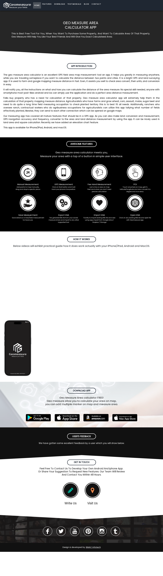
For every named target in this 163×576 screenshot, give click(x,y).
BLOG (86, 4)
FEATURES (47, 4)
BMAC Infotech (93, 547)
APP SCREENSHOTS (81, 305)
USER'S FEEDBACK (81, 436)
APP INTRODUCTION (81, 66)
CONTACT (96, 4)
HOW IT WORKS (81, 239)
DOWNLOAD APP (81, 390)
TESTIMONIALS (74, 4)
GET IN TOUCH (81, 462)
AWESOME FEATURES (81, 143)
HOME (37, 5)
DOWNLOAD (59, 4)
